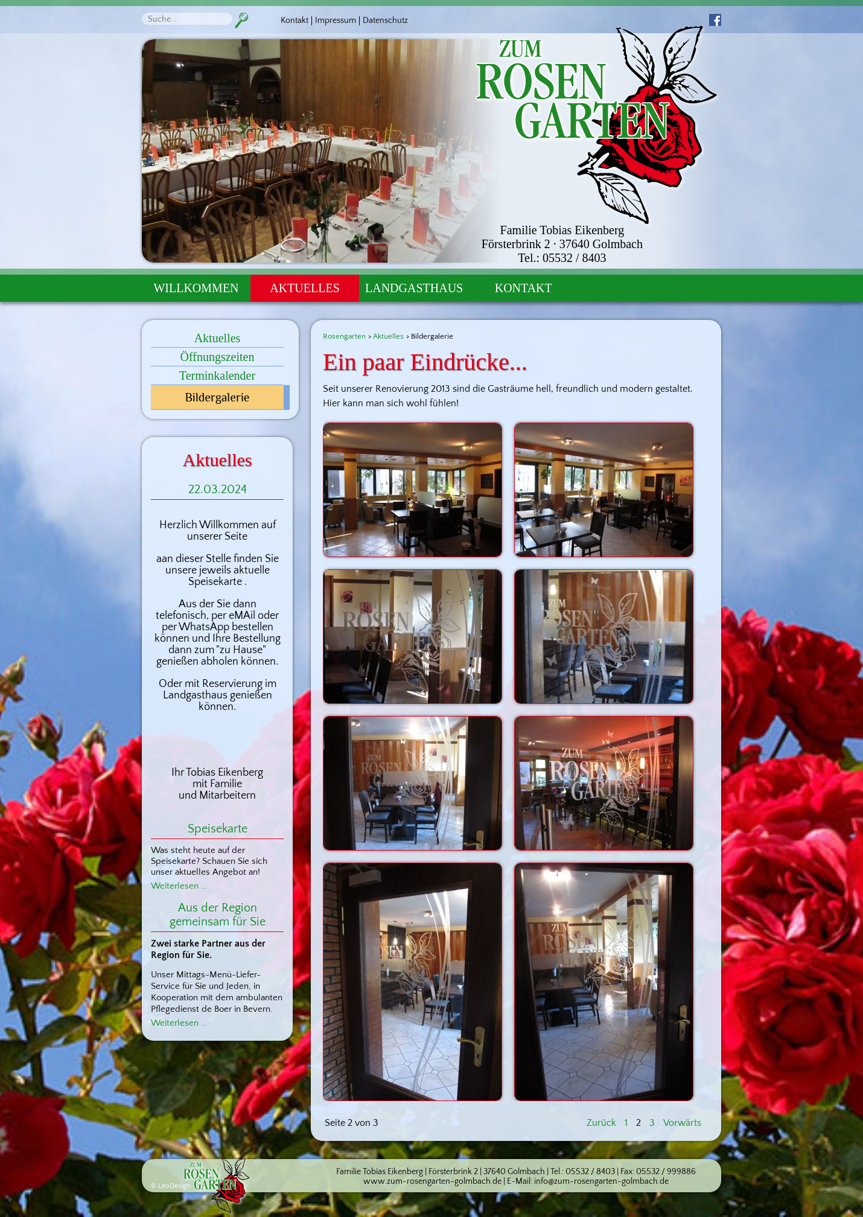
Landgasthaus (414, 288)
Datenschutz (385, 20)
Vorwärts (682, 1122)
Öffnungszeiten (217, 356)
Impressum (335, 20)
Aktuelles (305, 288)
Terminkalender (217, 375)
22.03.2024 (217, 489)
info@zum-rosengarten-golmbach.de (601, 1181)
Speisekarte (217, 828)
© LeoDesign (171, 1186)
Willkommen (195, 288)
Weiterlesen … (178, 886)
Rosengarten (344, 336)
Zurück (601, 1122)
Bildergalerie (217, 397)
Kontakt (294, 20)
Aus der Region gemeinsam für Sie (218, 914)
